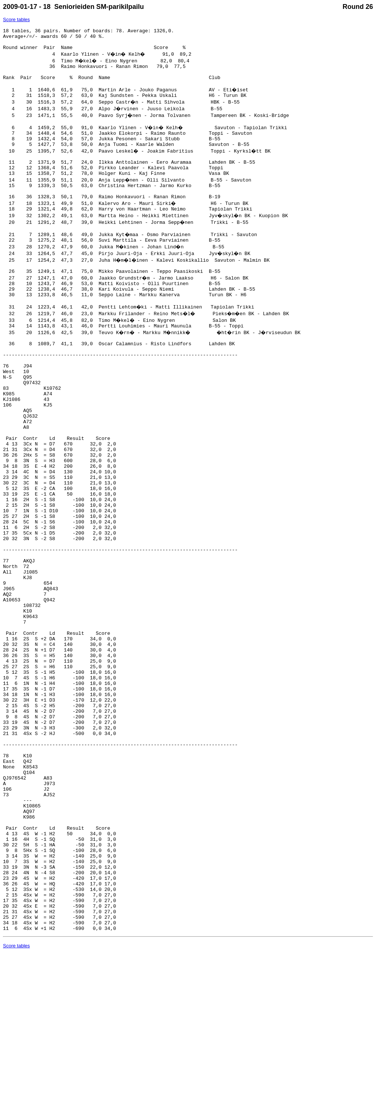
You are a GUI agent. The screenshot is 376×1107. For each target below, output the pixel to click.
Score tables (16, 19)
